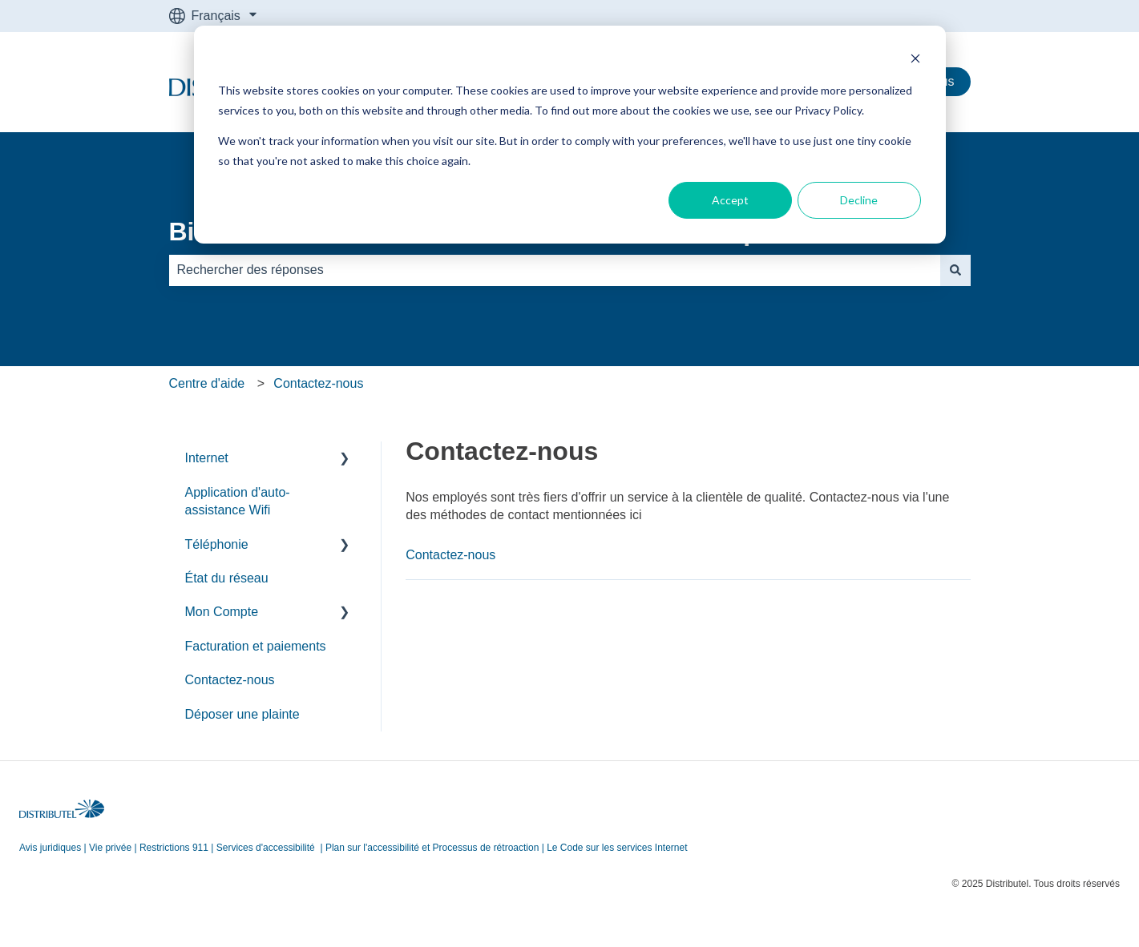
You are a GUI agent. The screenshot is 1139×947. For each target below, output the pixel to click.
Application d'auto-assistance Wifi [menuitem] (237, 501)
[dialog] (570, 135)
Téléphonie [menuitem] (216, 544)
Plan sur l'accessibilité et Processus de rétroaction (432, 847)
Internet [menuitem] (206, 458)
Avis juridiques (50, 847)
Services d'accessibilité (265, 847)
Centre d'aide (207, 383)
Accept (730, 200)
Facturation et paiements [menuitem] (255, 646)
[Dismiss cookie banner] (915, 60)
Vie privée (110, 847)
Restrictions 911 (173, 847)
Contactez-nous (318, 383)
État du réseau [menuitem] (227, 578)
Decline (859, 200)
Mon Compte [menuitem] (222, 612)
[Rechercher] (955, 270)
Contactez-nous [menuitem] (230, 680)
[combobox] (554, 270)
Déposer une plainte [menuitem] (242, 714)
